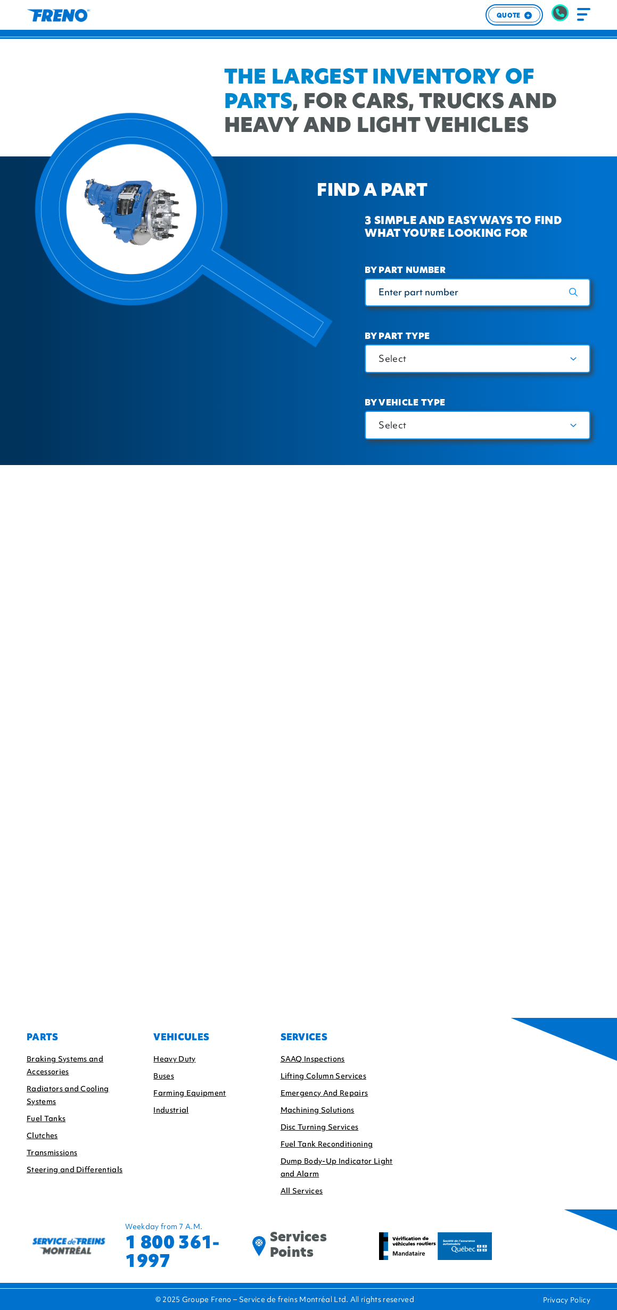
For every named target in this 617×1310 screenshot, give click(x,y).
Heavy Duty (174, 1059)
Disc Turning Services (320, 1127)
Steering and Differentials (74, 1169)
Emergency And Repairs (324, 1093)
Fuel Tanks (46, 1118)
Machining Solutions (318, 1110)
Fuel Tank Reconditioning (327, 1144)
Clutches (42, 1135)
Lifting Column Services (323, 1076)
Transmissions (52, 1152)
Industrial (170, 1110)
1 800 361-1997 (172, 1251)
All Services (302, 1191)
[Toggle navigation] (583, 15)
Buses (163, 1076)
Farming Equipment (189, 1093)
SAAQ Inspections (313, 1059)
